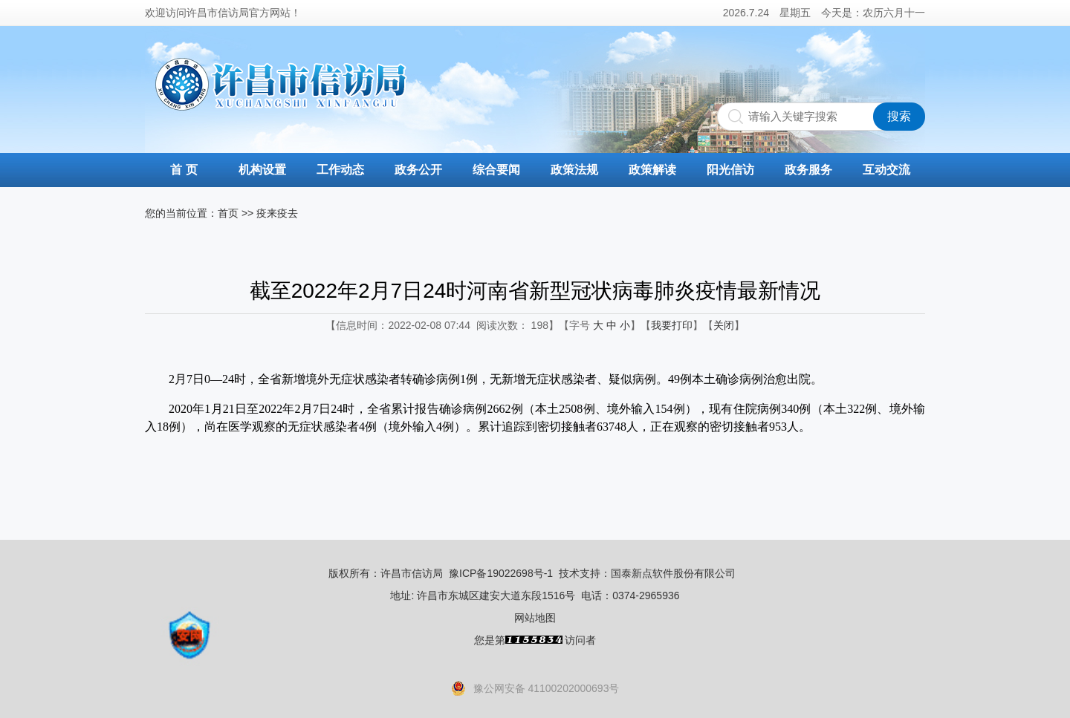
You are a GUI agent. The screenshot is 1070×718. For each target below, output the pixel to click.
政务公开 (418, 169)
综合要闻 (496, 169)
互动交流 (886, 169)
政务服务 (808, 169)
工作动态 (340, 169)
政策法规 (574, 169)
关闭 (723, 325)
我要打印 (672, 325)
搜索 (899, 116)
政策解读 (652, 169)
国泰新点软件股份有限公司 (673, 573)
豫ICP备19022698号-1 (501, 573)
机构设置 (262, 169)
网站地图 (535, 618)
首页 (228, 213)
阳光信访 (730, 169)
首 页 (183, 169)
